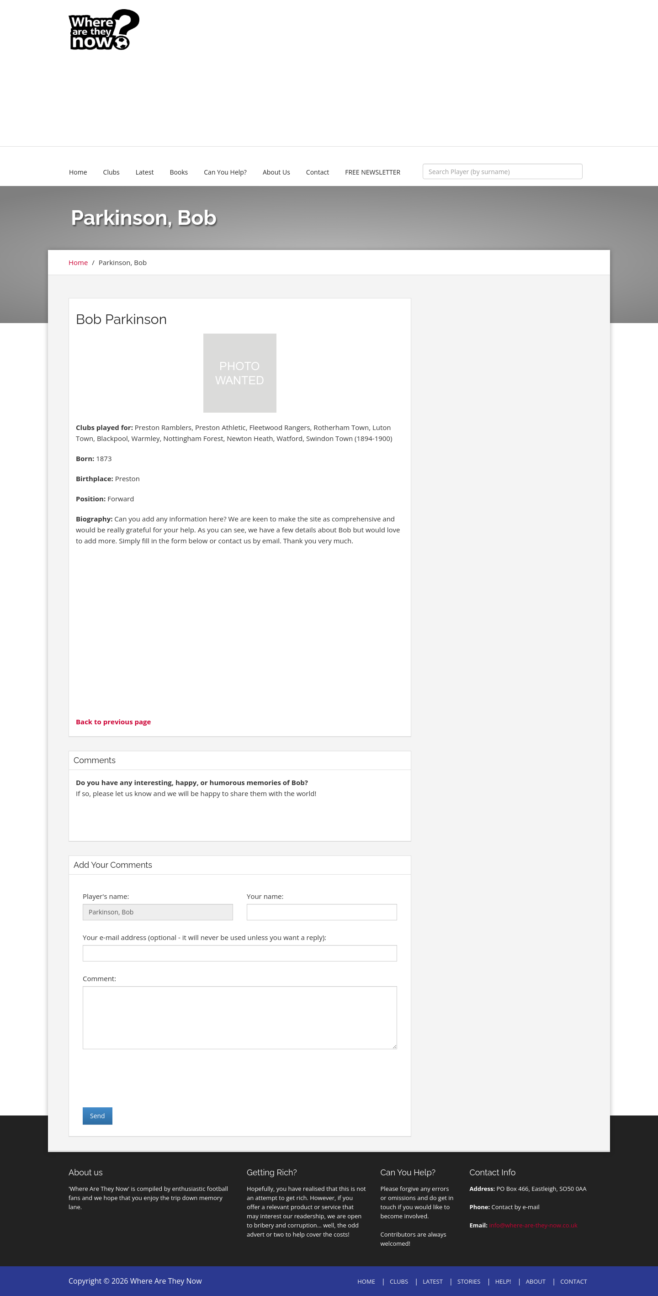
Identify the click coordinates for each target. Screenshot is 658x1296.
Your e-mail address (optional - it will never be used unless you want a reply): (204, 937)
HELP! (503, 1281)
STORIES (468, 1281)
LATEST (433, 1281)
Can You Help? (225, 172)
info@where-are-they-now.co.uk (533, 1225)
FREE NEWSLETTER (372, 172)
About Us (276, 172)
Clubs (111, 172)
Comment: (99, 978)
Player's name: (106, 896)
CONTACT (573, 1281)
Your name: (265, 896)
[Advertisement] (396, 73)
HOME (366, 1281)
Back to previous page (113, 721)
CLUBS (399, 1281)
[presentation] (152, 1078)
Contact (317, 172)
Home (78, 172)
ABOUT (536, 1281)
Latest (145, 172)
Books (179, 172)
